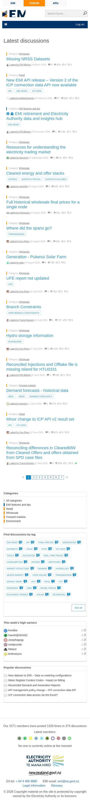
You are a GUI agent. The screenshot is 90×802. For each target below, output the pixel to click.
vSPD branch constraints (23, 313)
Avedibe (12, 630)
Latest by (14, 64)
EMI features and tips (29, 108)
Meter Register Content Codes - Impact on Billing (36, 680)
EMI (13, 3)
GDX (35, 581)
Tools (12, 555)
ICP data (36, 91)
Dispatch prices (31, 179)
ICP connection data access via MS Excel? (33, 694)
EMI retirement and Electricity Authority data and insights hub (37, 116)
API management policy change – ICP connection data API (42, 690)
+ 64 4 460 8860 (26, 781)
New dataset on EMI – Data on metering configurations (40, 675)
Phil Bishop (25, 64)
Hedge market (17, 575)
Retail (22, 75)
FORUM (34, 3)
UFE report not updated (27, 278)
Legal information (34, 785)
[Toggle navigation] (5, 24)
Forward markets (27, 385)
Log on (80, 24)
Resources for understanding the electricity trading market (36, 149)
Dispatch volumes (56, 179)
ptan (21, 262)
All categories (14, 500)
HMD (31, 588)
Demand (44, 568)
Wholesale (24, 54)
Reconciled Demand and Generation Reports (34, 685)
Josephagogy (16, 639)
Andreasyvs (15, 653)
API (10, 91)
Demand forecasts (40, 396)
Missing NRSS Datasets (28, 59)
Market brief (16, 581)
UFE (10, 284)
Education (31, 555)
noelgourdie (15, 644)
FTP (63, 581)
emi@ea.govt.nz (68, 781)
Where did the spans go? (29, 228)
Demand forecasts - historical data (37, 390)
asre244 (23, 186)
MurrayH (23, 158)
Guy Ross (24, 241)
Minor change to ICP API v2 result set (40, 419)
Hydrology (64, 568)
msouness (24, 212)
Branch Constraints (23, 307)
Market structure (20, 568)
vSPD (46, 549)
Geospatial (61, 594)
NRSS (22, 396)
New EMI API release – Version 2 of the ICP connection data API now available (42, 82)
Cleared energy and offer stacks (35, 173)
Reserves (14, 588)
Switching (57, 562)
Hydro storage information (29, 335)
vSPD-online (41, 575)
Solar (42, 594)
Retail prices (50, 588)
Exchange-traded (19, 594)
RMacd (12, 649)
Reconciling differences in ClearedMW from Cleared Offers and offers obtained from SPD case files (42, 452)
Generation (71, 542)
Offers (12, 179)
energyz (23, 403)
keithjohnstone (26, 98)
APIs (56, 3)
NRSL (11, 396)
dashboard (15, 341)
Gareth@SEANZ (18, 635)
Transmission (16, 234)
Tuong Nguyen (27, 320)
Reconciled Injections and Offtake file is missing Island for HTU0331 (42, 367)
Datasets (14, 549)
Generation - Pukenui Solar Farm (36, 256)
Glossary (57, 785)
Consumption (17, 562)
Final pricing (47, 542)
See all (78, 607)
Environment (13, 521)
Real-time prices (55, 555)
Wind (49, 581)
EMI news (22, 91)
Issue (31, 549)
